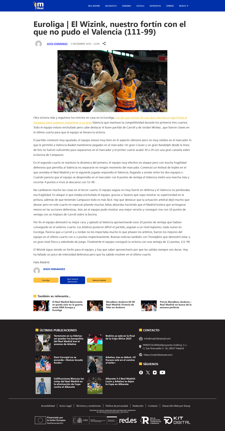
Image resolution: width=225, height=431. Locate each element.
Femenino (126, 6)
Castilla (140, 6)
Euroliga (46, 280)
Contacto (153, 405)
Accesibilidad (48, 405)
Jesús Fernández (57, 43)
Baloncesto (111, 6)
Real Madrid (94, 6)
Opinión (170, 6)
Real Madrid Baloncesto (72, 280)
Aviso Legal (65, 405)
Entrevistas (155, 6)
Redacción (138, 405)
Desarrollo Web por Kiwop (176, 405)
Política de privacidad (117, 405)
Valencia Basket (99, 280)
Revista (182, 6)
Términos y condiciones (88, 405)
